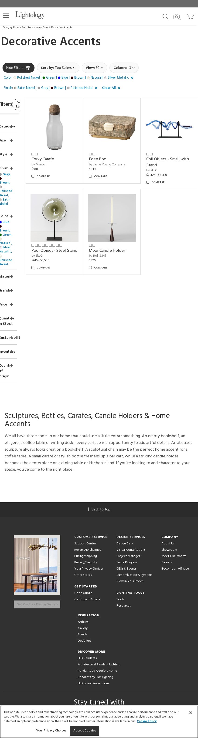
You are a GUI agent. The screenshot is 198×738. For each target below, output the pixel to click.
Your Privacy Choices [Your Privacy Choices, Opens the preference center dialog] (51, 730)
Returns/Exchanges (87, 445)
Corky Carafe (77, 147)
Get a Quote (83, 488)
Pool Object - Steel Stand (78, 230)
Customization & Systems (134, 470)
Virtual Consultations (130, 445)
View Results (41, 105)
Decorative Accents (61, 27)
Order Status (83, 470)
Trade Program (126, 457)
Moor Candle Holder (123, 230)
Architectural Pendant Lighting (99, 556)
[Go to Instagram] (95, 652)
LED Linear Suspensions (93, 575)
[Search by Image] (177, 17)
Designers (84, 532)
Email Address (65, 621)
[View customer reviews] (117, 652)
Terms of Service (68, 635)
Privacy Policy (135, 631)
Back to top (99, 405)
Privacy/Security (85, 457)
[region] (99, 721)
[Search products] (165, 16)
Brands (82, 526)
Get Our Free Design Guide (37, 495)
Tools (120, 494)
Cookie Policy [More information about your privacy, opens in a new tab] (147, 721)
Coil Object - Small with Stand (174, 150)
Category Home (11, 27)
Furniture (27, 27)
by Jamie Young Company (122, 155)
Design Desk (124, 438)
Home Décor (42, 27)
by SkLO (163, 159)
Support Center (85, 438)
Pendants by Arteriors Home (97, 562)
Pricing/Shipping (85, 451)
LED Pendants (87, 550)
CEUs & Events (126, 463)
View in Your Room (129, 476)
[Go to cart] (191, 15)
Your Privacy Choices (88, 464)
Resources (123, 500)
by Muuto (73, 153)
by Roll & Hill (121, 238)
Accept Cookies (84, 730)
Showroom (169, 445)
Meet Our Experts (173, 451)
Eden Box (120, 147)
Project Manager (128, 451)
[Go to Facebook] (71, 652)
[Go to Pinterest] (83, 652)
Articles (83, 513)
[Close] (190, 713)
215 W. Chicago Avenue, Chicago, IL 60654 (99, 693)
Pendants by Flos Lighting (95, 568)
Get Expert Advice (87, 494)
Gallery (83, 520)
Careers (166, 457)
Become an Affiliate (175, 463)
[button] (5, 15)
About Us (167, 438)
